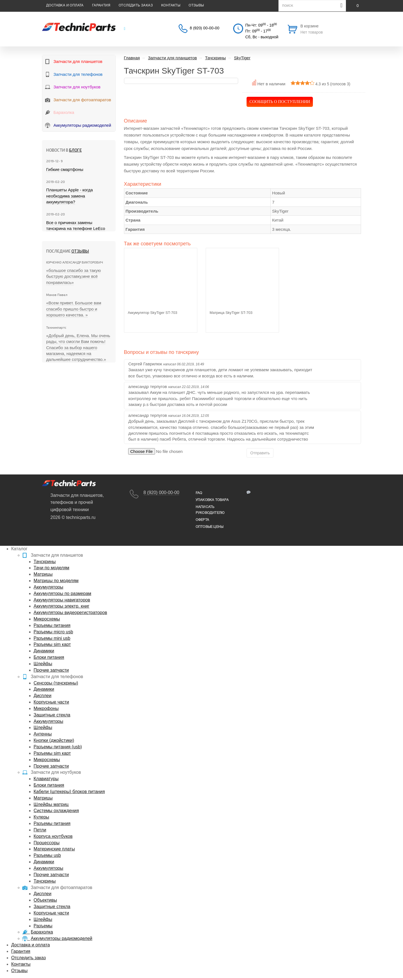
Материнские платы (54, 849)
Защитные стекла (52, 715)
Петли (40, 829)
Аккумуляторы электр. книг (61, 606)
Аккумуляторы (48, 587)
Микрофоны (46, 708)
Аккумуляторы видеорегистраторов (70, 612)
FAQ (199, 493)
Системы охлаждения (56, 810)
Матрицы (43, 574)
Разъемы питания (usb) (58, 746)
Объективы (45, 900)
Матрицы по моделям (56, 580)
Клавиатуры (46, 778)
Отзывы (196, 5)
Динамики (44, 650)
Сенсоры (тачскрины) (56, 683)
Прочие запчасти (51, 670)
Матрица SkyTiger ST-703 (231, 313)
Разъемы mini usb (52, 638)
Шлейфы (43, 663)
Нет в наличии (271, 83)
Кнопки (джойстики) (54, 740)
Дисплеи (42, 695)
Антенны (43, 734)
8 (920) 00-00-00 (204, 28)
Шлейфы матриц (51, 804)
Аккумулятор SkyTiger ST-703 (152, 313)
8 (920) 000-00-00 (161, 492)
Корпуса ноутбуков (53, 836)
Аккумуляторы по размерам (62, 593)
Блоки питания (49, 657)
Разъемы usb (47, 855)
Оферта (202, 519)
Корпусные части (51, 702)
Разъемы (43, 925)
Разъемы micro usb (53, 631)
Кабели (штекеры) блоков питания (69, 791)
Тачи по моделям (51, 567)
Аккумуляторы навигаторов (62, 600)
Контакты (170, 5)
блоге (75, 149)
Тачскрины (45, 561)
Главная (132, 57)
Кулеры (41, 817)
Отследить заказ (136, 5)
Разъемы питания (52, 625)
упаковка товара (212, 500)
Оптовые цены (209, 526)
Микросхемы (47, 619)
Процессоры (47, 842)
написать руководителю (210, 510)
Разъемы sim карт (52, 644)
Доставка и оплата (65, 5)
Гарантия (101, 5)
